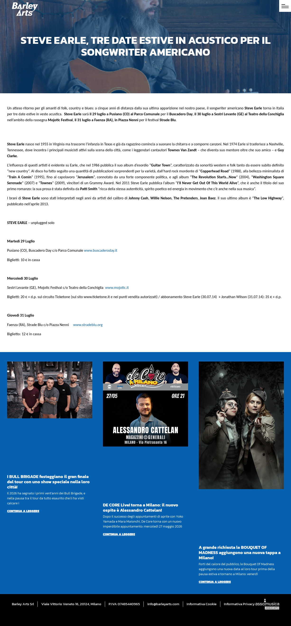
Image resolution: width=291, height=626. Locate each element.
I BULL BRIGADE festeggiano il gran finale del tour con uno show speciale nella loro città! (48, 481)
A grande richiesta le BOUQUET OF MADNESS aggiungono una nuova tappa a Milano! (240, 552)
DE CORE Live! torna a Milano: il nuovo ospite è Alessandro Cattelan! (140, 507)
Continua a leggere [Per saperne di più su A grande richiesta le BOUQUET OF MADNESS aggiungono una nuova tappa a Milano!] (215, 582)
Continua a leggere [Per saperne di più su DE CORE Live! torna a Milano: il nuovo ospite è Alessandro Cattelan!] (119, 534)
